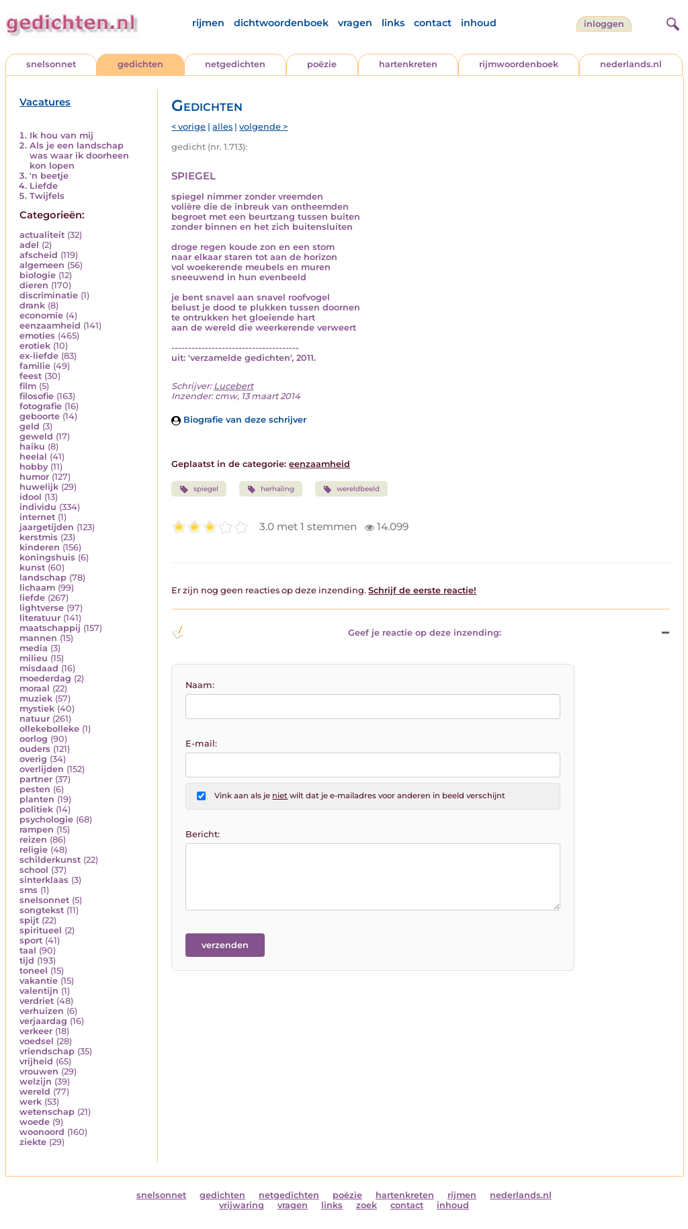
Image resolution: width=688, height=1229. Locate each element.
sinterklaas (44, 880)
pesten (34, 789)
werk (30, 1102)
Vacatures (45, 102)
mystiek (36, 709)
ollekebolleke (49, 729)
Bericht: (202, 834)
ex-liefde (38, 356)
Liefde (44, 186)
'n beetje (49, 176)
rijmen (208, 23)
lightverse (41, 608)
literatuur (39, 618)
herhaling (270, 489)
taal (27, 950)
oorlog (33, 739)
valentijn (38, 991)
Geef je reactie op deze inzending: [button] (336, 632)
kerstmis (38, 537)
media (33, 648)
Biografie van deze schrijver (238, 420)
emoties (37, 336)
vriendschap (47, 1051)
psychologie (46, 819)
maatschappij (50, 628)
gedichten (140, 64)
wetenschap (47, 1112)
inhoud (479, 23)
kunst (32, 567)
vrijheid (36, 1061)
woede (34, 1122)
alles (222, 127)
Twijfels (47, 196)
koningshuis (47, 557)
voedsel (36, 1041)
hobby (33, 467)
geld (29, 426)
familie (34, 366)
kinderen (39, 547)
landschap (43, 578)
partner (35, 779)
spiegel (198, 489)
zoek (366, 1205)
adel (29, 245)
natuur (34, 719)
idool (30, 497)
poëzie (322, 64)
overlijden (41, 769)
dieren (33, 285)
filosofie (36, 396)
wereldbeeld (351, 489)
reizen (33, 840)
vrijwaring (241, 1205)
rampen (36, 829)
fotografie (40, 406)
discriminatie (48, 295)
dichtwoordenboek (281, 23)
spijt (29, 920)
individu (37, 507)
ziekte (32, 1142)
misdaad (38, 668)
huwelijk (38, 487)
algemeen (41, 265)
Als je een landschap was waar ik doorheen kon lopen (79, 155)
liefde (32, 598)
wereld (34, 1092)
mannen (38, 638)
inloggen (604, 24)
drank (32, 305)
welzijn (35, 1081)
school (33, 870)
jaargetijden (46, 527)
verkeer (35, 1031)
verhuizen (41, 1011)
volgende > (263, 127)
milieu (33, 658)
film (27, 386)
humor (34, 477)
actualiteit (41, 235)
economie (41, 315)
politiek (36, 809)
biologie (37, 275)
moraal (34, 688)
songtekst (41, 910)
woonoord (41, 1132)
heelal (33, 457)
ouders (34, 749)
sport (30, 940)
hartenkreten (408, 64)
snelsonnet (51, 64)
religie (33, 850)
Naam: (199, 685)
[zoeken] (671, 22)
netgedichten (235, 64)
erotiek (34, 346)
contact (433, 23)
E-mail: (201, 743)
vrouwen (38, 1071)
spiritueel (40, 930)
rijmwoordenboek (518, 64)
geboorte (39, 416)
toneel (33, 971)
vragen (355, 23)
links (393, 23)
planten (36, 799)
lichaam (37, 588)
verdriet (36, 1001)
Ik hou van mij (61, 135)
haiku (32, 446)
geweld (36, 436)
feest (30, 376)
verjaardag (43, 1021)
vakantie (38, 981)
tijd (26, 961)
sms (28, 890)
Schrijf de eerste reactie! (422, 590)
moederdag (45, 678)
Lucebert (233, 386)
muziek (35, 698)
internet (37, 517)
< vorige (188, 127)
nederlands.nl (631, 64)
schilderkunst (50, 860)
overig (33, 759)
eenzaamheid (50, 326)
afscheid (38, 255)
